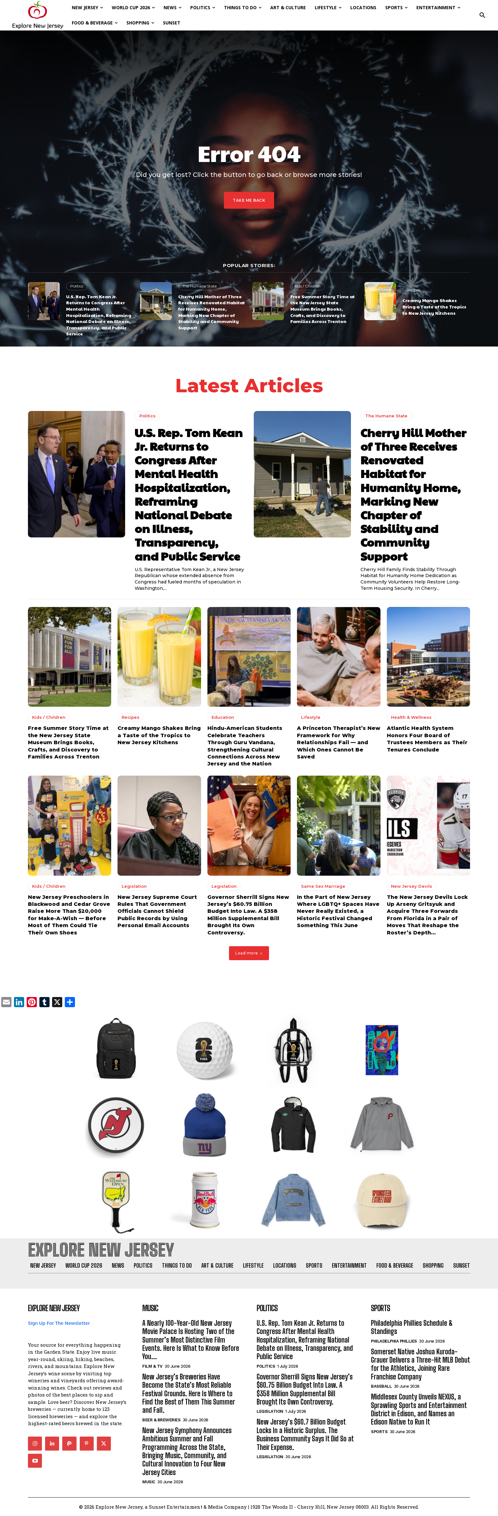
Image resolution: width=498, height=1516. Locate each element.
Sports (379, 1431)
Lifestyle (310, 717)
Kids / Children (307, 286)
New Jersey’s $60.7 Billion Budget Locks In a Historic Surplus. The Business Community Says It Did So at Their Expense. (305, 1435)
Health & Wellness (411, 717)
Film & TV (152, 1366)
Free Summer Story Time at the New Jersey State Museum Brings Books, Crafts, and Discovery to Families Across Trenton (322, 308)
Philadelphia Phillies (394, 1341)
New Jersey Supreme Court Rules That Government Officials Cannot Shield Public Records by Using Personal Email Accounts (157, 911)
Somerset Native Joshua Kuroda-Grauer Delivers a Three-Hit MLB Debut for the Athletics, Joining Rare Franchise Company (420, 1364)
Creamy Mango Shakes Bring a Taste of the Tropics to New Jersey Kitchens (434, 306)
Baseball (381, 1386)
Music (148, 1481)
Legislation (134, 886)
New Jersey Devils (411, 886)
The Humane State (199, 286)
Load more (249, 953)
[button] (482, 15)
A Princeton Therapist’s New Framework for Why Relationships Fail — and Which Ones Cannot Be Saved (338, 742)
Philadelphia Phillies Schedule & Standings (412, 1327)
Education (223, 717)
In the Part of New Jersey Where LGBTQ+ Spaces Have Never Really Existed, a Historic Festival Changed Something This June (338, 911)
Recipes (413, 289)
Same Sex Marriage (323, 886)
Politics (76, 286)
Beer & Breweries (161, 1420)
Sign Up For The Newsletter (59, 1323)
